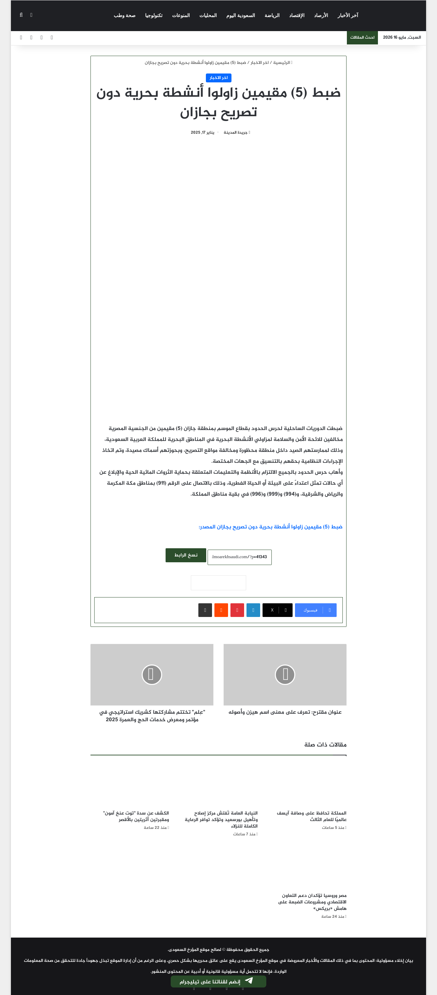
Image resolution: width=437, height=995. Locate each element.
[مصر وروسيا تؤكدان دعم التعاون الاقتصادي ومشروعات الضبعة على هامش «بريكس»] (307, 867)
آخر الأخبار (348, 15)
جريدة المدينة (236, 132)
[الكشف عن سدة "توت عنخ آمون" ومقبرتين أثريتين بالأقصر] (129, 784)
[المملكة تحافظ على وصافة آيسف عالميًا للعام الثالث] (307, 784)
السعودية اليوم (240, 15)
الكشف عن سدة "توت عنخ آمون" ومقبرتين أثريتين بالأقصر (136, 816)
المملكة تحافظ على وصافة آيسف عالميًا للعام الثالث (312, 816)
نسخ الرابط (186, 555)
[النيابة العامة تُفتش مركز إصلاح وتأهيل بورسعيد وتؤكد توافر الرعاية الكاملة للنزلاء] (218, 784)
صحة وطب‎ (125, 15)
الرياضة (272, 15)
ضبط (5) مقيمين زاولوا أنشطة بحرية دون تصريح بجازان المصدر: (271, 527)
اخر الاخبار (260, 63)
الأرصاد (321, 15)
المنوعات (181, 15)
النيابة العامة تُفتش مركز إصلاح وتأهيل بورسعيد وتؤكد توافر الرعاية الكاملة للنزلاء (221, 819)
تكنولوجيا (154, 15)
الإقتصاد (297, 15)
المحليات (208, 15)
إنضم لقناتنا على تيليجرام (217, 982)
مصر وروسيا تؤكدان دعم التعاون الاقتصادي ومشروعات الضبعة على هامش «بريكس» (312, 902)
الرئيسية (283, 63)
